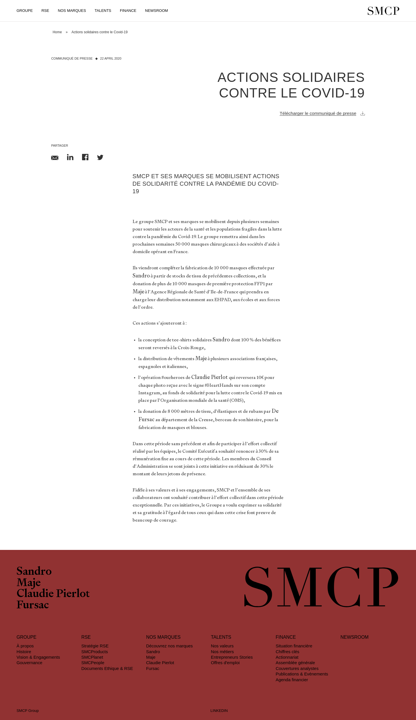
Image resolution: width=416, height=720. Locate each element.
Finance (128, 10)
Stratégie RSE (94, 645)
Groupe (24, 10)
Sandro (34, 572)
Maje (28, 583)
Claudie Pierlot (53, 594)
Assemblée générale (295, 662)
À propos (25, 645)
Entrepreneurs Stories (232, 657)
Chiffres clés (287, 651)
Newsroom (156, 10)
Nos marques (163, 637)
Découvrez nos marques (169, 645)
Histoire (23, 651)
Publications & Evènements (302, 673)
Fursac (32, 605)
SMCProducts (94, 651)
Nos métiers (222, 651)
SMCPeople (92, 662)
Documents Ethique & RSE (107, 668)
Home (57, 32)
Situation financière (294, 645)
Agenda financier (292, 679)
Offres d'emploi (225, 662)
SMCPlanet (92, 657)
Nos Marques (72, 10)
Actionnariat (287, 657)
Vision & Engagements (38, 657)
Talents (103, 10)
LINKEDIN (219, 710)
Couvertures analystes (297, 668)
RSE (45, 10)
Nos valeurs (222, 645)
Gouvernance (29, 662)
